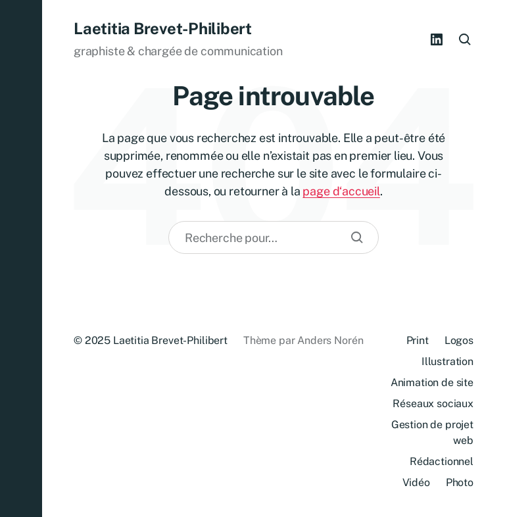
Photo (459, 482)
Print (417, 340)
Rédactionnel (441, 461)
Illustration (447, 361)
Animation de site (432, 382)
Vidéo (416, 482)
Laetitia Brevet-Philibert (163, 28)
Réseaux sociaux (433, 403)
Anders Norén (330, 340)
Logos (459, 340)
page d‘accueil (340, 191)
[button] (21, 258)
